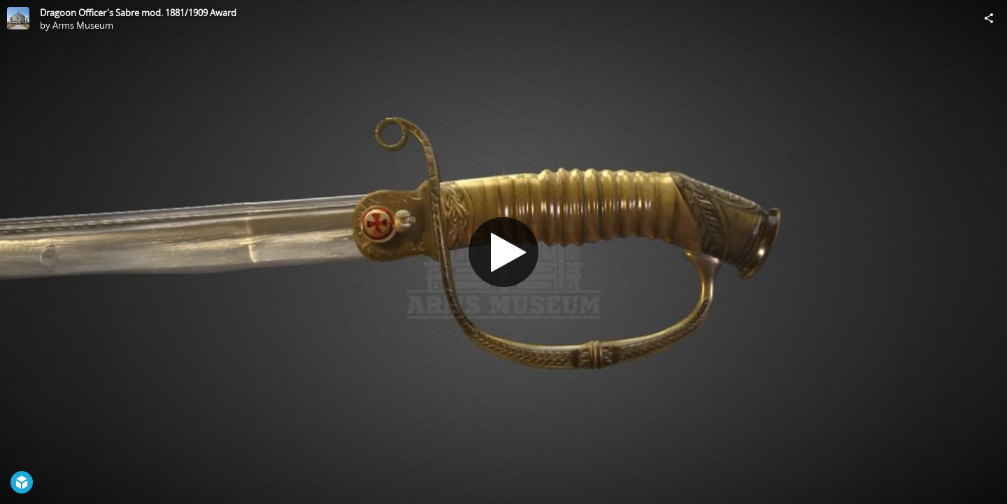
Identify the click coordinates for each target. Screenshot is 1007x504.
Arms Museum (82, 25)
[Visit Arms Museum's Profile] (18, 18)
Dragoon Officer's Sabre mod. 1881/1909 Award (138, 12)
